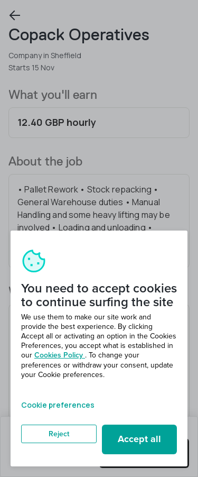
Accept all (139, 439)
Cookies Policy (59, 355)
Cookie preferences (58, 405)
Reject (59, 433)
